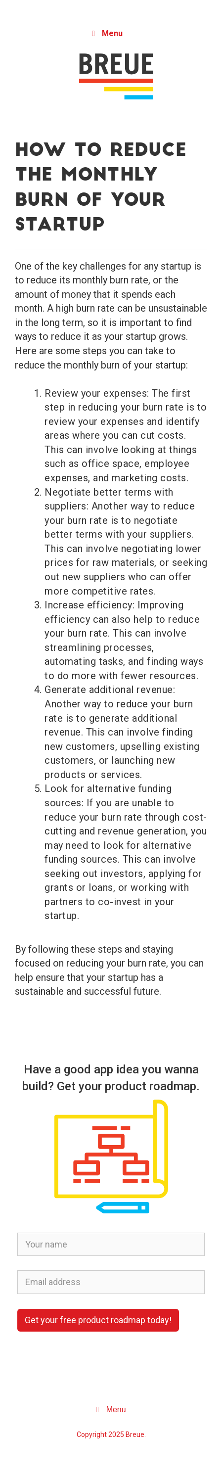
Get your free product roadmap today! (98, 1320)
